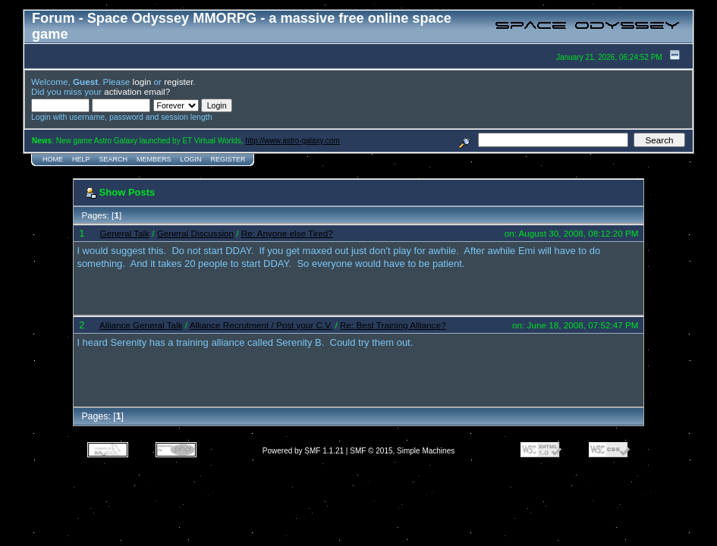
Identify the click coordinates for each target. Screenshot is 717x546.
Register (228, 159)
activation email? (137, 91)
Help (81, 159)
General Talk (124, 233)
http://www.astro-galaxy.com (292, 140)
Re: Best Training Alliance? (393, 325)
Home (52, 159)
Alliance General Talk (141, 325)
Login (191, 159)
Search (113, 159)
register (178, 81)
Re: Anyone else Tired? (287, 233)
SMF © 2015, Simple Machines (402, 451)
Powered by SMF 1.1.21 (303, 451)
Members (154, 159)
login (142, 81)
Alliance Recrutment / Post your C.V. (261, 325)
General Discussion (195, 233)
